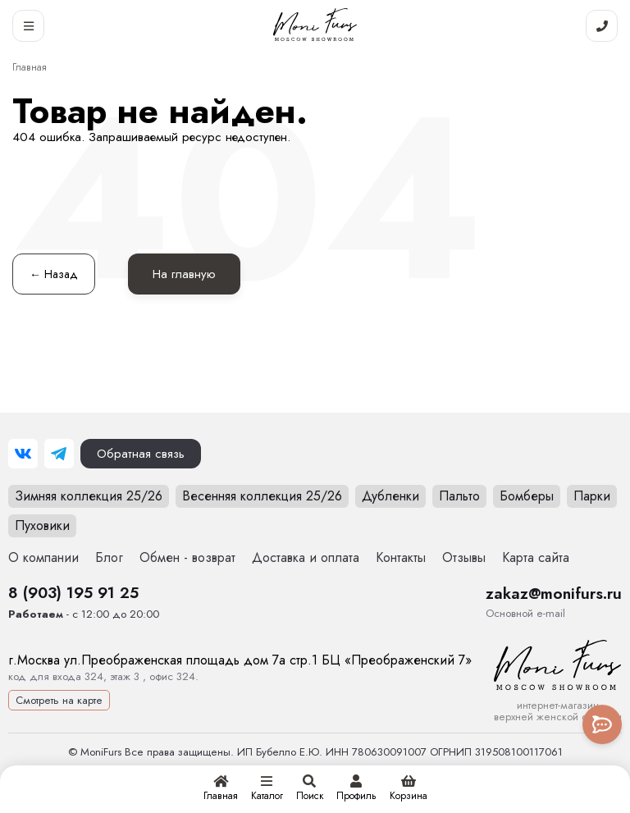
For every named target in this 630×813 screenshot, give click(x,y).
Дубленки (390, 495)
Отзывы (464, 557)
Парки (591, 495)
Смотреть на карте (59, 700)
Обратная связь (141, 454)
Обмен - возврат (187, 557)
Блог (109, 557)
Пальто (459, 495)
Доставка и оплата (305, 557)
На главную (184, 274)
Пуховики (42, 525)
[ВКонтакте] (23, 453)
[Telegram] (59, 453)
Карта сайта (535, 557)
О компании (43, 557)
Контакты (401, 557)
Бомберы (527, 495)
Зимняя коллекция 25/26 (88, 495)
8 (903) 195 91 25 (73, 592)
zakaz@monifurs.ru (554, 593)
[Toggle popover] (602, 724)
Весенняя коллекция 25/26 (262, 495)
